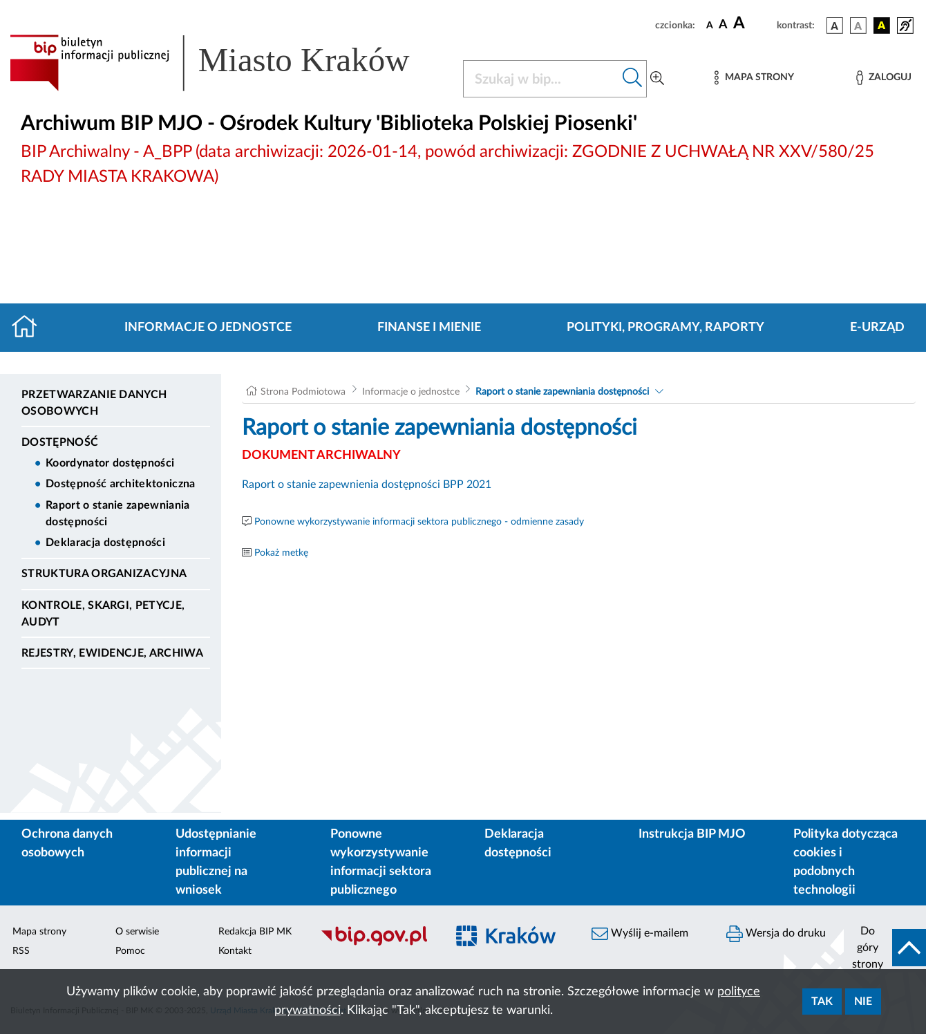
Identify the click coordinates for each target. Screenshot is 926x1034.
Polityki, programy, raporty (665, 327)
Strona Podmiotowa (303, 392)
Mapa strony (39, 932)
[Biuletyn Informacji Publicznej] (376, 943)
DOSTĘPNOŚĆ (59, 442)
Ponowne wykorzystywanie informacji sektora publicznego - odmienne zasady (419, 522)
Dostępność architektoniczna (121, 483)
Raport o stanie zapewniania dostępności (118, 513)
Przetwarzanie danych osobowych (94, 403)
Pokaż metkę (281, 553)
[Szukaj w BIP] (541, 78)
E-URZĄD (877, 327)
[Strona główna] (30, 327)
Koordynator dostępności (110, 463)
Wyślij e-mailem (640, 933)
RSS (21, 951)
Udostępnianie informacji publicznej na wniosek (216, 862)
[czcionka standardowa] (710, 25)
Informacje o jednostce (208, 327)
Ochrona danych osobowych (67, 843)
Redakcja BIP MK (255, 932)
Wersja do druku (776, 933)
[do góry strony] (885, 947)
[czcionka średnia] (723, 25)
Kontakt (235, 951)
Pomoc (130, 951)
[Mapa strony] (754, 77)
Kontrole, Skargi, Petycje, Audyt (103, 614)
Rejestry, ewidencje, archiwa (112, 653)
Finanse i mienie (429, 327)
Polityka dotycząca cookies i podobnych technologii (845, 862)
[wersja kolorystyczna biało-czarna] (858, 25)
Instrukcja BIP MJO (692, 834)
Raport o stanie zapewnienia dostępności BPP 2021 (366, 484)
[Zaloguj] (883, 77)
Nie (863, 1001)
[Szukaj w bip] (632, 78)
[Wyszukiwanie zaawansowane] (657, 79)
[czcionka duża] (753, 23)
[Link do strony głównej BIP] (228, 62)
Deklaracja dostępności (105, 542)
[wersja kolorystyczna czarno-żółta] (881, 25)
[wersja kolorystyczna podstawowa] (834, 25)
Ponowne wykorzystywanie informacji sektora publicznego (380, 862)
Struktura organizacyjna (104, 573)
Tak (822, 1001)
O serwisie (137, 932)
